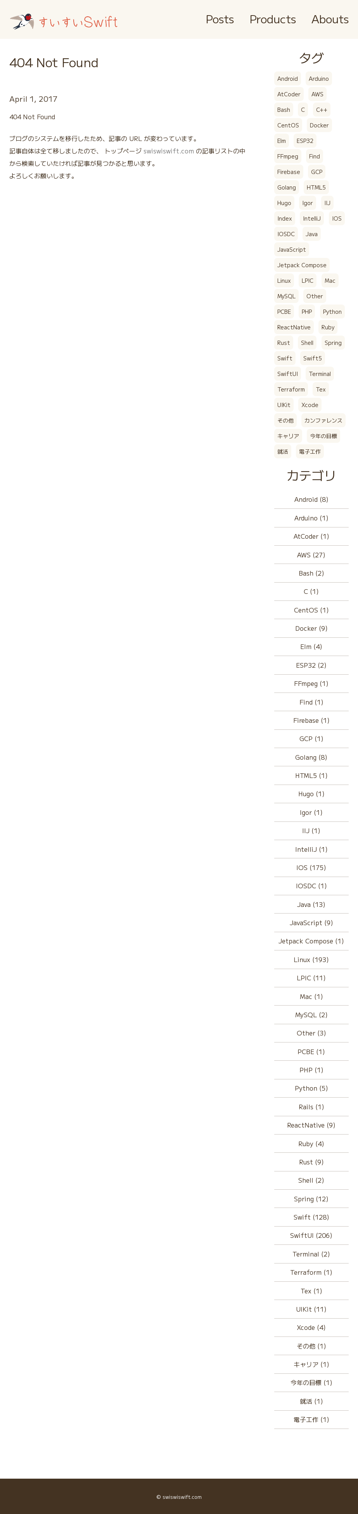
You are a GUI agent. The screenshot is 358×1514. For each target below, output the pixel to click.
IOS (337, 218)
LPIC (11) (311, 977)
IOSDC (286, 234)
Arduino (319, 78)
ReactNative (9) (311, 1124)
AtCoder (289, 94)
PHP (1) (311, 1069)
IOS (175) (311, 867)
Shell (307, 342)
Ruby (328, 327)
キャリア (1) (311, 1364)
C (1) (311, 591)
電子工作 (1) (311, 1419)
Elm (281, 140)
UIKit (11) (311, 1309)
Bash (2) (311, 573)
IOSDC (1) (311, 885)
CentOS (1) (311, 609)
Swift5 (312, 358)
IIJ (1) (311, 830)
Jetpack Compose (302, 265)
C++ (321, 109)
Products (272, 18)
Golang (286, 187)
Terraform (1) (311, 1272)
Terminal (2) (311, 1253)
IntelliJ (312, 218)
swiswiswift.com (169, 150)
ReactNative (294, 327)
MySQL (286, 296)
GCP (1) (311, 738)
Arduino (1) (311, 517)
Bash (283, 109)
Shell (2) (311, 1180)
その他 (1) (311, 1345)
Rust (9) (311, 1161)
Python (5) (311, 1088)
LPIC (307, 280)
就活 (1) (311, 1401)
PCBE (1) (311, 1051)
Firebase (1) (311, 720)
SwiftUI (287, 374)
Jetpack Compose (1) (311, 940)
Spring (333, 342)
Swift (284, 358)
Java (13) (311, 904)
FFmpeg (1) (311, 683)
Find (314, 156)
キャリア (288, 436)
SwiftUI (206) (311, 1235)
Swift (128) (311, 1217)
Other (314, 296)
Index (284, 218)
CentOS (288, 125)
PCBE (284, 311)
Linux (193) (311, 959)
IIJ (327, 203)
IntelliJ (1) (311, 849)
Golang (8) (311, 757)
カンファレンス (323, 420)
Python (332, 311)
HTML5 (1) (311, 775)
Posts (220, 18)
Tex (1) (311, 1290)
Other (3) (311, 1032)
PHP (307, 311)
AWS (317, 94)
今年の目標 (323, 436)
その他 (285, 420)
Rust (283, 342)
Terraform (291, 389)
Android (287, 78)
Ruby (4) (311, 1143)
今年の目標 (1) (311, 1382)
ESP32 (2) (311, 665)
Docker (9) (311, 628)
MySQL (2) (311, 1014)
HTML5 (316, 187)
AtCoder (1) (311, 536)
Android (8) (311, 499)
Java (312, 234)
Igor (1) (311, 812)
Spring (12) (311, 1198)
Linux (284, 280)
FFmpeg (287, 156)
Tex (321, 389)
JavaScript (291, 249)
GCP (316, 172)
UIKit (284, 405)
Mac (330, 280)
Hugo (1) (311, 793)
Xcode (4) (311, 1327)
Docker (319, 125)
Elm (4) (311, 646)
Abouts (330, 18)
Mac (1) (311, 996)
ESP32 (305, 140)
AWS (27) (311, 554)
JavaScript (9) (311, 922)
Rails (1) (311, 1106)
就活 (282, 451)
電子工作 (310, 451)
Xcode (309, 405)
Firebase (288, 172)
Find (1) (311, 702)
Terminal (320, 374)
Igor (307, 203)
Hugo (284, 203)
